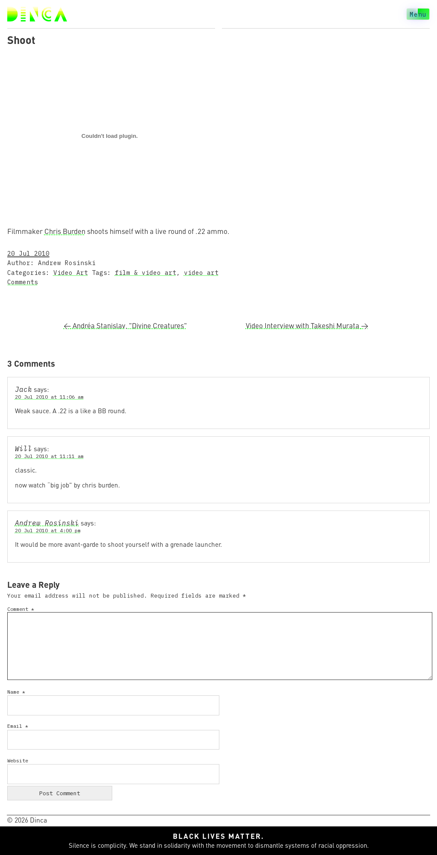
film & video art (145, 272)
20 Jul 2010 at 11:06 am (49, 397)
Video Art (70, 272)
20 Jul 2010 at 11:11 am (49, 456)
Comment (20, 609)
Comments (22, 282)
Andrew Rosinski (47, 523)
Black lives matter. (218, 836)
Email (17, 726)
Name (16, 692)
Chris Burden (64, 231)
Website (17, 760)
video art (201, 272)
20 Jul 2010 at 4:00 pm (48, 530)
